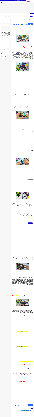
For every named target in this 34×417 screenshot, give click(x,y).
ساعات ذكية (32, 16)
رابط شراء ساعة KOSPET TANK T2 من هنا (22, 346)
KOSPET (32, 54)
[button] (29, 410)
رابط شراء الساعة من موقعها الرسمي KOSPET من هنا (26, 361)
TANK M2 (17, 53)
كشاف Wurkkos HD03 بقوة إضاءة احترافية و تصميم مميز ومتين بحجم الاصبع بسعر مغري (5, 33)
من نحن (13, 0)
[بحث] (1, 2)
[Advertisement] (17, 8)
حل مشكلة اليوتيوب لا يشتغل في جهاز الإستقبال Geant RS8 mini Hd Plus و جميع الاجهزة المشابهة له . (3, 50)
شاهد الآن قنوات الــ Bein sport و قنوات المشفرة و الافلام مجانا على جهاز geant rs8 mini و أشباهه (3, 56)
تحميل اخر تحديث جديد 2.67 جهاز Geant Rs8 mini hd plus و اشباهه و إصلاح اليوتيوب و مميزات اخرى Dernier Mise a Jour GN (3, 53)
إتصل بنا (15, 0)
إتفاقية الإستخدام (18, 0)
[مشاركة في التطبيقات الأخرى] (20, 410)
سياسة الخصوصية (22, 0)
